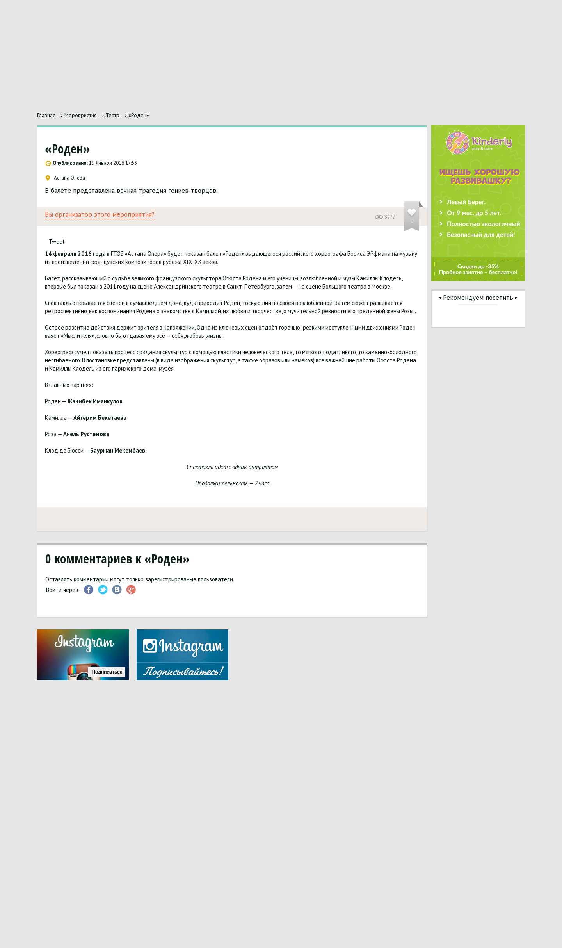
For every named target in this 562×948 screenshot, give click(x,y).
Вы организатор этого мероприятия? (100, 214)
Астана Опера (65, 178)
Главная (46, 115)
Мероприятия (80, 115)
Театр (112, 115)
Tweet (57, 241)
